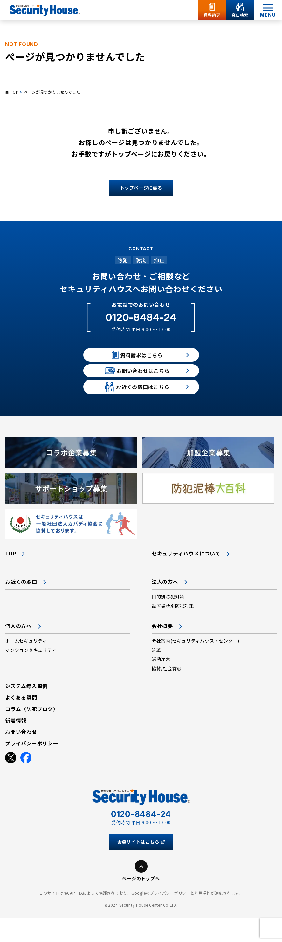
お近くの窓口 (21, 605)
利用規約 (203, 916)
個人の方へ (18, 649)
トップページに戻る (141, 188)
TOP (14, 91)
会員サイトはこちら (141, 865)
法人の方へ (165, 605)
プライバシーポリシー (170, 916)
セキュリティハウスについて (186, 577)
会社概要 (162, 649)
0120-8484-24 (141, 317)
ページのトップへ (141, 902)
